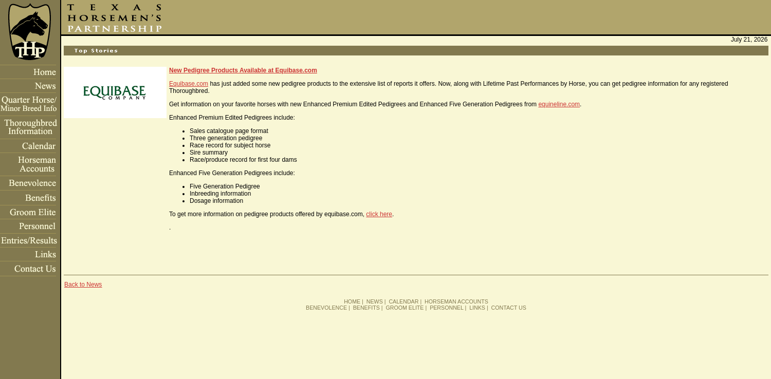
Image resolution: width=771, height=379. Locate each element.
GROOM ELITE (405, 308)
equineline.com (559, 104)
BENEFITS (366, 308)
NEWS (374, 301)
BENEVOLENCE (326, 308)
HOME (352, 301)
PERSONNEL (446, 308)
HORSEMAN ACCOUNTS (456, 301)
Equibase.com (188, 83)
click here (379, 214)
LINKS (477, 308)
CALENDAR (403, 301)
